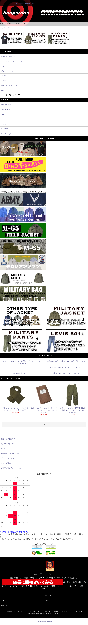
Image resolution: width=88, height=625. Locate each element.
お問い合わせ (5, 605)
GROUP (27, 3)
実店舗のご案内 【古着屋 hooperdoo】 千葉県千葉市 (66, 361)
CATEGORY (19, 3)
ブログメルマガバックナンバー (44, 613)
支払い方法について (26, 611)
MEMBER (48, 595)
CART (33, 3)
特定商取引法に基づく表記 (61, 611)
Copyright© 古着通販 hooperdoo (44, 621)
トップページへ (5, 28)
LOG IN (3, 595)
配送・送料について (38, 611)
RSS (56, 613)
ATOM (59, 613)
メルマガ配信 (30, 613)
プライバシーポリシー (75, 611)
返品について (48, 611)
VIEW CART (48, 600)
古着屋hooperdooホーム (13, 611)
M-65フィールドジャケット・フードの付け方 (66, 367)
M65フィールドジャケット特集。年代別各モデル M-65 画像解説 (22, 362)
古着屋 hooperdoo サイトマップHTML (66, 373)
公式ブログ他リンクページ (22, 373)
